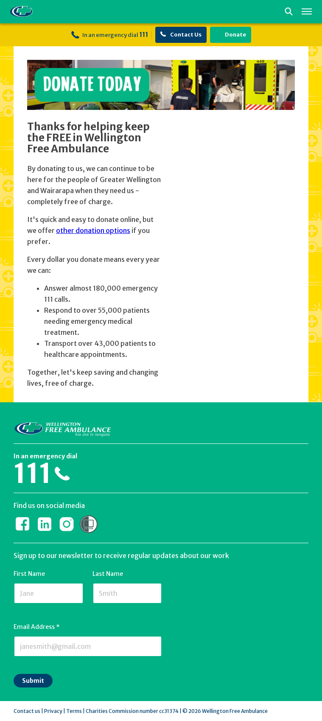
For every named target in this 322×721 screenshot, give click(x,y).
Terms (74, 711)
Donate (230, 34)
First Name (29, 574)
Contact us (27, 711)
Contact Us (181, 34)
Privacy (53, 711)
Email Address (37, 627)
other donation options (93, 230)
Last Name (107, 574)
